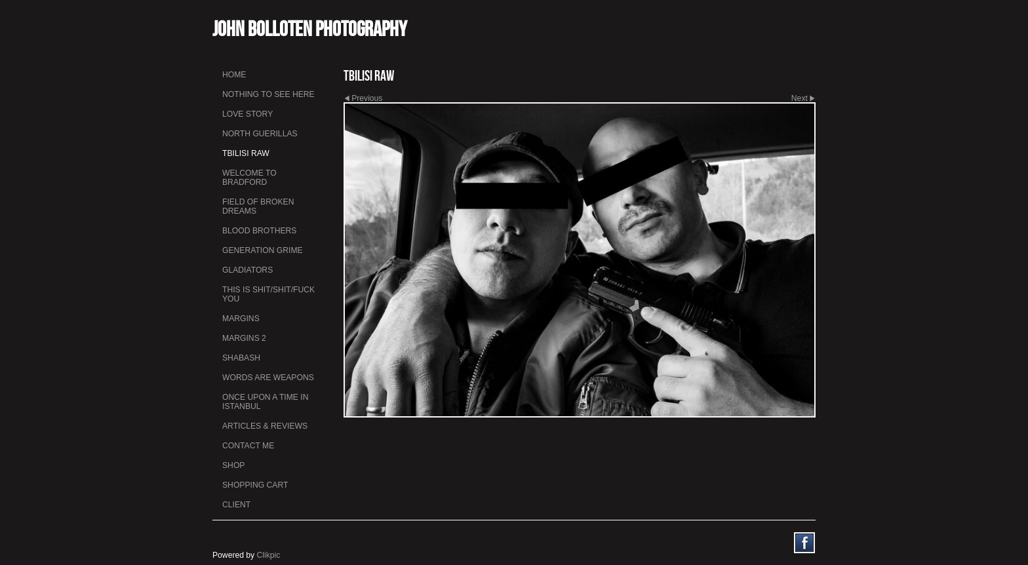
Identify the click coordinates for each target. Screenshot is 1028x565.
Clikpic (269, 555)
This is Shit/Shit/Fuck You (268, 294)
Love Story (247, 114)
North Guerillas (260, 133)
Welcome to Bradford (249, 177)
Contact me (248, 445)
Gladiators (247, 270)
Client (236, 504)
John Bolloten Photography (309, 28)
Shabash (241, 357)
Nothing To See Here (268, 94)
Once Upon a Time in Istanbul (265, 402)
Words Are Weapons (268, 377)
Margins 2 (244, 338)
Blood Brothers (259, 230)
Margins (241, 318)
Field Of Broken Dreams (258, 206)
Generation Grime (262, 250)
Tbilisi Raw (245, 153)
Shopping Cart (255, 485)
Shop (233, 465)
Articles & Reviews (264, 426)
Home (234, 74)
